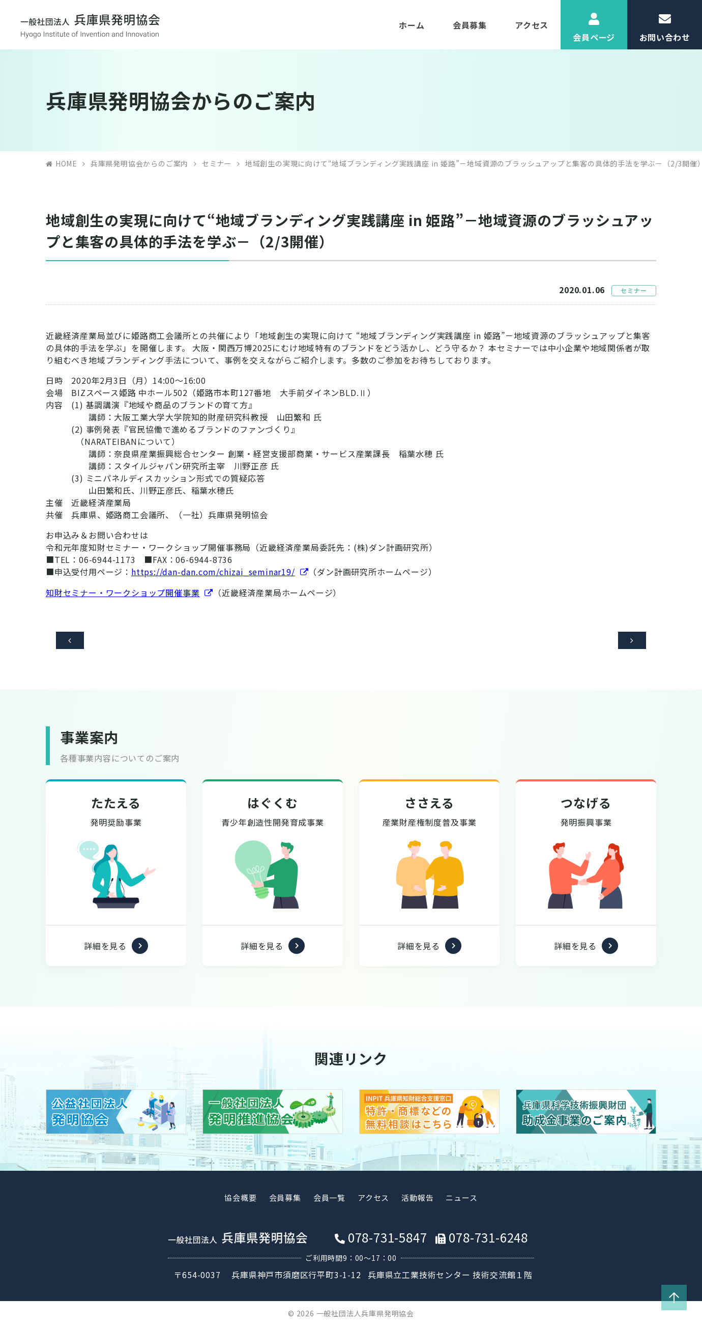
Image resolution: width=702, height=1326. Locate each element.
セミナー (217, 163)
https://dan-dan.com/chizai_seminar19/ (213, 572)
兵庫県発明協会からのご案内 (139, 163)
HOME (66, 163)
